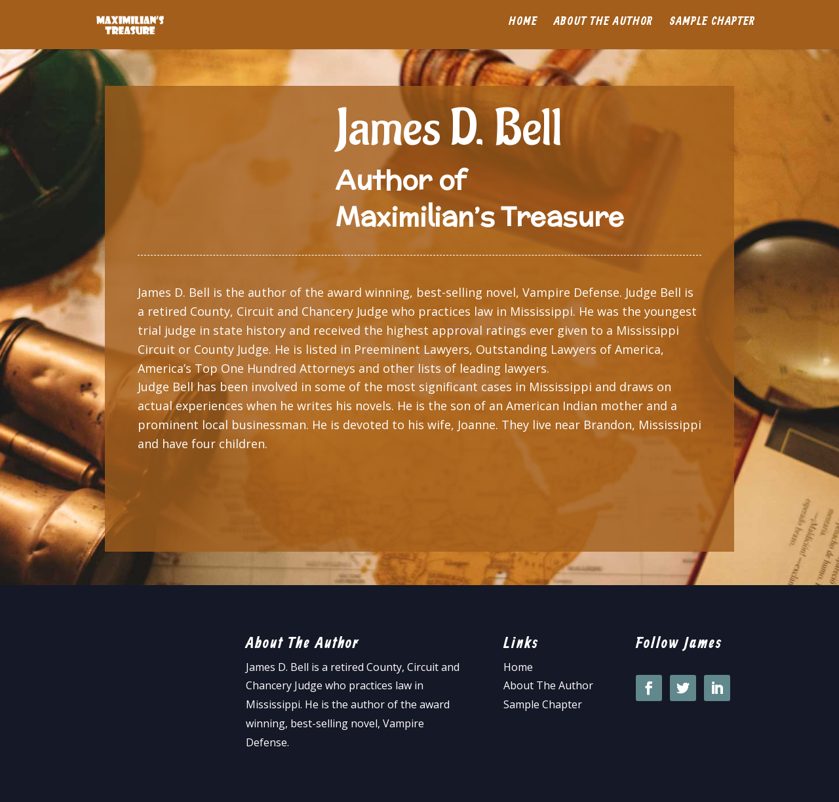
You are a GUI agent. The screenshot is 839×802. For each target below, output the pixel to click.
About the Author (603, 29)
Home (523, 29)
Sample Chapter (712, 29)
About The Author (548, 685)
